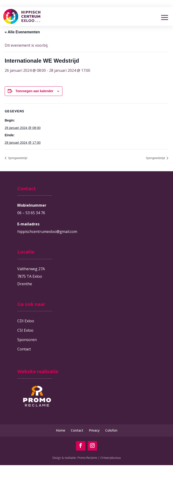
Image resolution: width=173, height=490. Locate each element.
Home (60, 430)
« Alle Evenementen (22, 32)
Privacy (94, 430)
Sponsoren (27, 339)
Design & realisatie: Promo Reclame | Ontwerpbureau (86, 458)
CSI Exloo (25, 330)
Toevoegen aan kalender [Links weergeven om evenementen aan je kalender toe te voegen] (34, 91)
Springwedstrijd (17, 158)
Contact (24, 349)
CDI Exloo (25, 320)
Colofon (111, 430)
